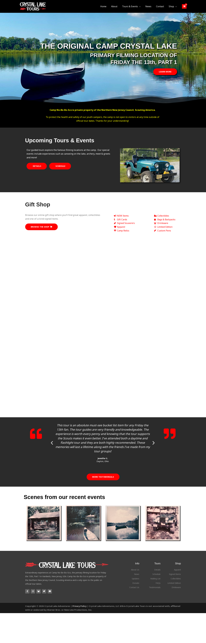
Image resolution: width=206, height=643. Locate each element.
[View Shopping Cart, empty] (184, 6)
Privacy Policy (79, 609)
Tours (157, 567)
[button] (140, 6)
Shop (178, 567)
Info (137, 567)
